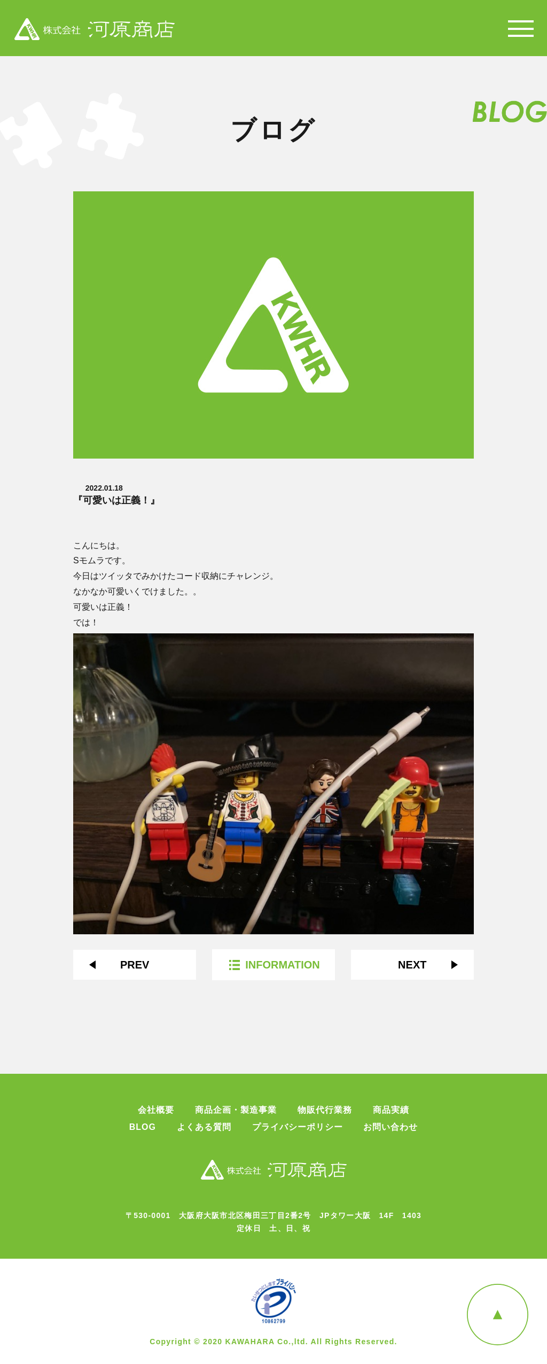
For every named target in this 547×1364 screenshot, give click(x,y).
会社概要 (156, 1110)
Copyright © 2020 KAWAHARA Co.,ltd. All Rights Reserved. (273, 1341)
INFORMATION (282, 965)
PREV (134, 965)
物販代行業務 (325, 1110)
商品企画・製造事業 (236, 1110)
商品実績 (391, 1110)
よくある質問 (204, 1127)
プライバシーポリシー (297, 1127)
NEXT (412, 965)
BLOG (142, 1127)
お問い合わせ (390, 1127)
